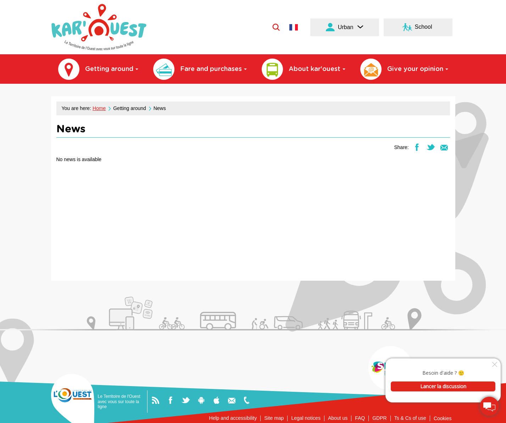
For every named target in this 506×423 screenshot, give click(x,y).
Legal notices (306, 418)
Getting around (98, 69)
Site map (274, 418)
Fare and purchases (200, 69)
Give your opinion (404, 69)
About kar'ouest (303, 69)
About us (337, 418)
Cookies (443, 418)
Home (99, 108)
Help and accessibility (233, 418)
